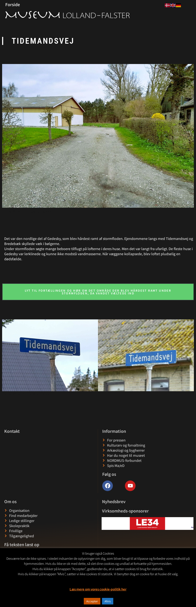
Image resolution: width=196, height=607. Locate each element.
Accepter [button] (92, 601)
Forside (12, 4)
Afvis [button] (108, 601)
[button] (105, 523)
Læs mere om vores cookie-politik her (98, 589)
